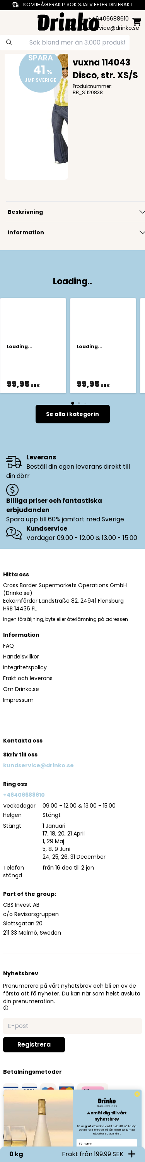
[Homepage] (68, 21)
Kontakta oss (23, 740)
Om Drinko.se (21, 689)
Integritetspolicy (25, 667)
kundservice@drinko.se (38, 765)
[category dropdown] (8, 21)
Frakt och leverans (28, 678)
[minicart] (136, 22)
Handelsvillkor (21, 656)
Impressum (18, 700)
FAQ (8, 646)
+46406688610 (24, 795)
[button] (6, 1008)
